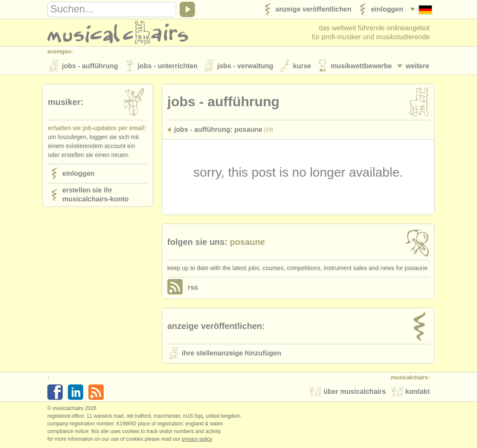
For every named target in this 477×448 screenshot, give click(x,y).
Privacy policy (197, 439)
